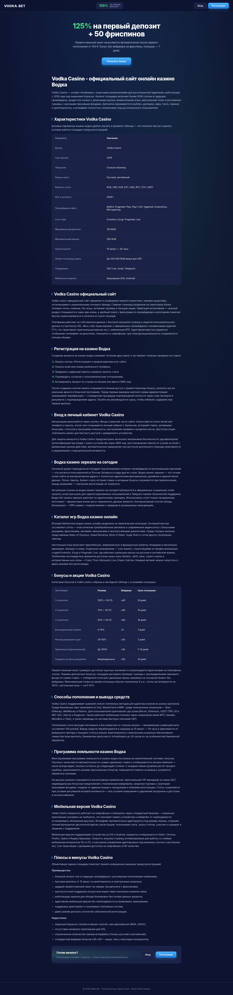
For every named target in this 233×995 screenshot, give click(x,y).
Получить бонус (116, 61)
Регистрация (218, 5)
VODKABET (14, 5)
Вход (200, 5)
